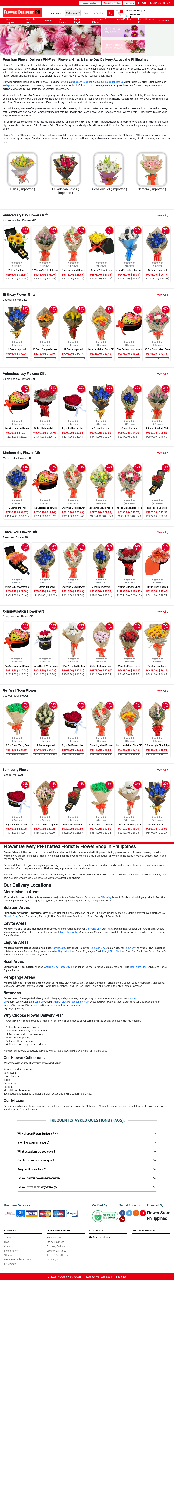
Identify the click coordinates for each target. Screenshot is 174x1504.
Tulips (85, 85)
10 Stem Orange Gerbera (45, 349)
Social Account (129, 1205)
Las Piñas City (103, 897)
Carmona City (93, 928)
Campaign (52, 1259)
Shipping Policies (56, 1246)
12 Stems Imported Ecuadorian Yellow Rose (73, 351)
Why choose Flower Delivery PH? (37, 1134)
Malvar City (60, 1001)
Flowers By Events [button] (33, 20)
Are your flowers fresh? (31, 1169)
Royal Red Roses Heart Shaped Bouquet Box (73, 430)
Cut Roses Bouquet (81, 82)
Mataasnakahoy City (78, 1001)
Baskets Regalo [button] (82, 20)
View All (162, 215)
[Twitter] (129, 1213)
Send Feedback (99, 1237)
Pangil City (108, 951)
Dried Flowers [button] (65, 20)
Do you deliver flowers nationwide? (38, 1178)
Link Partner (10, 1263)
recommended (89, 3)
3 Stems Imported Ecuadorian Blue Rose (129, 430)
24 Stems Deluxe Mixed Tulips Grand (101, 509)
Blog (6, 1242)
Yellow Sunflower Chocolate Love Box (17, 272)
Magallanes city (68, 932)
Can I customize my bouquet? (35, 1160)
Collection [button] (165, 20)
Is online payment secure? (33, 1142)
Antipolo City (51, 967)
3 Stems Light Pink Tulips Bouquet (157, 747)
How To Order (54, 1237)
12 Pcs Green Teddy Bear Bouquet (17, 747)
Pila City (119, 951)
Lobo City (39, 1001)
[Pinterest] (143, 1213)
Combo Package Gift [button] (125, 20)
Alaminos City (58, 947)
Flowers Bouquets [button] (13, 20)
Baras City (64, 967)
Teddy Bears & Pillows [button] (102, 20)
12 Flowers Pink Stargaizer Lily (45, 826)
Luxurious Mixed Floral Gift (101, 349)
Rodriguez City (138, 967)
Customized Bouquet (135, 10)
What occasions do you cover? (36, 1151)
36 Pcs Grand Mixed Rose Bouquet (157, 351)
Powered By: (155, 1205)
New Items (129, 3)
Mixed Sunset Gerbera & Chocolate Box (17, 588)
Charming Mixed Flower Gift (73, 272)
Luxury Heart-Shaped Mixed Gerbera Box (157, 588)
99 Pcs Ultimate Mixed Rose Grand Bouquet (45, 430)
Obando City (10, 916)
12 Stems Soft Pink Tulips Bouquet (45, 272)
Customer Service (143, 1230)
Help (166, 3)
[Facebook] (122, 1213)
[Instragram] (136, 1213)
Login (142, 3)
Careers (8, 1246)
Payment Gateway (17, 1205)
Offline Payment (55, 1242)
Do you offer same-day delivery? (37, 1187)
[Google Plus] (122, 1219)
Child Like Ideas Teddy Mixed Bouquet (101, 667)
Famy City (130, 947)
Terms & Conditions (57, 1255)
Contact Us (96, 1230)
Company (10, 1230)
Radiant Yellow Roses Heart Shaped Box (101, 272)
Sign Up (155, 3)
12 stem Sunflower (157, 666)
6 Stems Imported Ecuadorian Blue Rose (17, 351)
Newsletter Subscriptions (17, 1259)
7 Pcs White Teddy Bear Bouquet (73, 667)
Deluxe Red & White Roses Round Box (45, 667)
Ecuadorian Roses (113, 82)
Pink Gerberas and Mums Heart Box (129, 351)
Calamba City (98, 947)
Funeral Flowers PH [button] (147, 20)
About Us (9, 1237)
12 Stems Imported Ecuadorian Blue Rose (157, 272)
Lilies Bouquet (60, 85)
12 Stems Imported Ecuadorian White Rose (45, 747)
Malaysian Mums (12, 85)
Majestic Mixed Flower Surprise (129, 667)
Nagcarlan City (66, 951)
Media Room (11, 1250)
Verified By (99, 1205)
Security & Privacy (56, 1250)
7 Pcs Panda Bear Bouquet (129, 270)
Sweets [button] (50, 20)
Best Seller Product (112, 3)
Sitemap (8, 1255)
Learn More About (58, 1230)
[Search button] (110, 13)
